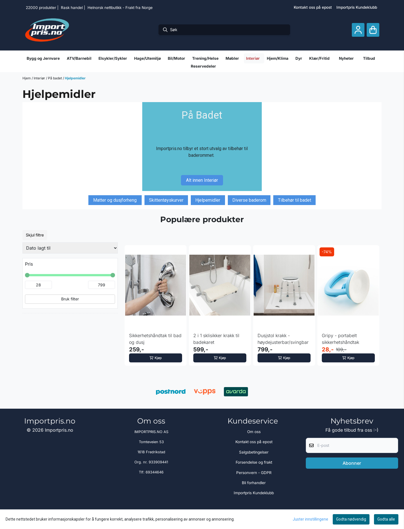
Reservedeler (203, 66)
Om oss (254, 431)
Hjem (27, 78)
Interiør (40, 78)
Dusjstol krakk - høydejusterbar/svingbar (283, 339)
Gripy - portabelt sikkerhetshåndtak (340, 339)
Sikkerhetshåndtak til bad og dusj (155, 339)
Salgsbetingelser (253, 452)
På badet (55, 78)
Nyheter (346, 58)
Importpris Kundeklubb (356, 7)
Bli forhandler (254, 482)
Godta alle (386, 519)
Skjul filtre (35, 235)
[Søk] (224, 29)
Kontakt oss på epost (313, 7)
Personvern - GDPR (254, 472)
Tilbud (369, 58)
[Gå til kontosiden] (358, 30)
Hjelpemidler (75, 78)
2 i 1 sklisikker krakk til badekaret (216, 339)
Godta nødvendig (351, 519)
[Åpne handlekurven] (373, 30)
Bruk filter (70, 298)
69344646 (155, 472)
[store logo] (47, 29)
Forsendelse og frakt (254, 462)
